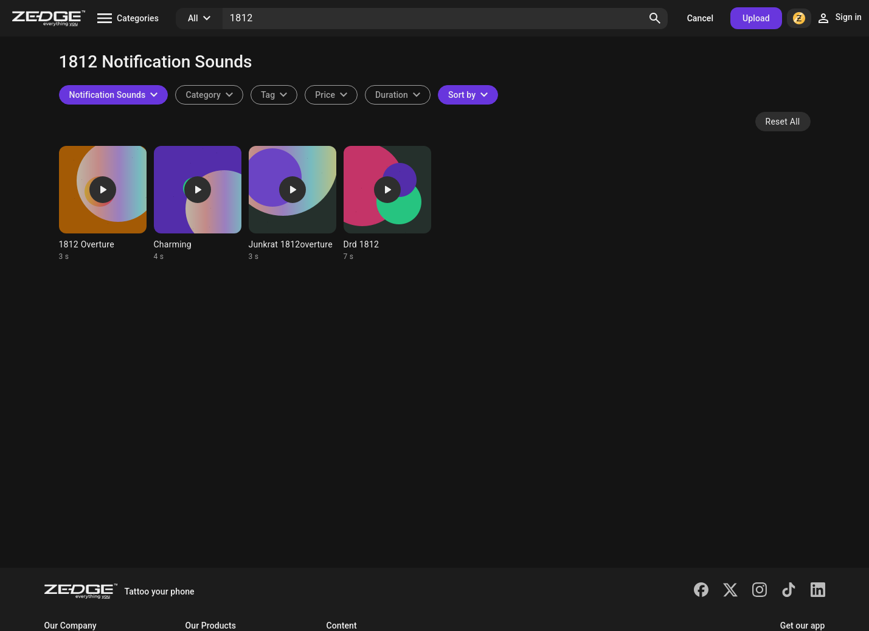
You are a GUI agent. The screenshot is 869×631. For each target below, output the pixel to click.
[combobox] (274, 95)
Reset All (783, 121)
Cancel (700, 18)
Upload (756, 18)
